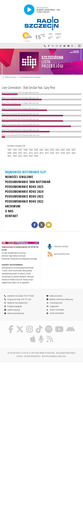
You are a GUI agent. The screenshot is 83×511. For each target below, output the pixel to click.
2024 (25, 156)
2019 (68, 153)
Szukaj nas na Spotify (64, 46)
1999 (31, 150)
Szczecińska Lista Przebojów (30, 77)
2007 (73, 150)
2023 (20, 156)
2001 (41, 150)
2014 (41, 153)
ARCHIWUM (12, 206)
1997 (20, 150)
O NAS (9, 211)
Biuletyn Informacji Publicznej (59, 299)
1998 (25, 150)
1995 (9, 150)
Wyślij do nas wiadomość (68, 46)
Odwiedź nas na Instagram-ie (57, 46)
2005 (63, 150)
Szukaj (72, 46)
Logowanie (52, 306)
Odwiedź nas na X (53, 46)
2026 (36, 156)
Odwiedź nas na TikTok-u (61, 46)
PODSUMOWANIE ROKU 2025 (24, 186)
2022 (15, 156)
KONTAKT (11, 216)
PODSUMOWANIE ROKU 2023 (24, 196)
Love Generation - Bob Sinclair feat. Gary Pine (28, 87)
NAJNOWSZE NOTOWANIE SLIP (25, 172)
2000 (36, 150)
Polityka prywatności (32, 356)
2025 (31, 156)
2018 (63, 153)
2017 (57, 153)
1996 (15, 150)
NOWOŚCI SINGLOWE (19, 177)
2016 (52, 153)
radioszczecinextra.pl (14, 313)
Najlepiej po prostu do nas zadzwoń (45, 46)
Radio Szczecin (9, 77)
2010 (20, 153)
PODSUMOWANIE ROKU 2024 (24, 191)
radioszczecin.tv (54, 296)
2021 (9, 156)
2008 (9, 153)
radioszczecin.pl (12, 310)
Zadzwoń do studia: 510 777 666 (19, 296)
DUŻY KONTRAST (55, 313)
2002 (47, 150)
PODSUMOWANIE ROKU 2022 (24, 201)
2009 (15, 153)
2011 (25, 153)
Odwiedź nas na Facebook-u (49, 46)
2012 (31, 153)
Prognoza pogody (13, 306)
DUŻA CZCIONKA (55, 310)
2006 (68, 150)
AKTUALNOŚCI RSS (59, 254)
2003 (52, 150)
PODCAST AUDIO (58, 246)
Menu (79, 46)
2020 (73, 153)
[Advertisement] (41, 383)
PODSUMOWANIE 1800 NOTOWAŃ (27, 182)
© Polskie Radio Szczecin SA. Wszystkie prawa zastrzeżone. (31, 353)
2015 (47, 153)
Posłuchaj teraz (54, 303)
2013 (36, 153)
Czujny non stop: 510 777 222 (17, 299)
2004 (57, 150)
